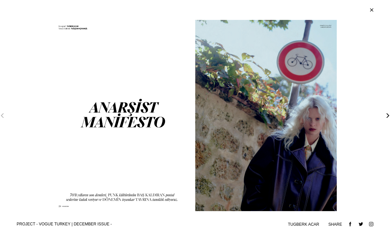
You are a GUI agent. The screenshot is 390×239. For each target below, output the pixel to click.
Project (26, 224)
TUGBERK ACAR (304, 224)
